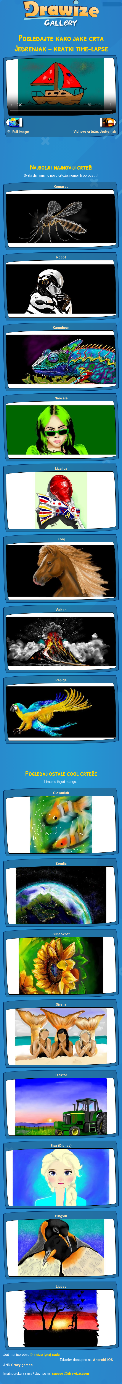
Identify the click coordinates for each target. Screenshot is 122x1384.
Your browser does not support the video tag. (61, 87)
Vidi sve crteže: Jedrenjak (95, 132)
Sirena (61, 1004)
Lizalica (61, 469)
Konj (61, 539)
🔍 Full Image (18, 132)
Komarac (61, 187)
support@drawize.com (70, 1374)
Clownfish (61, 793)
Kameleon (61, 328)
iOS (110, 1360)
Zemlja (61, 863)
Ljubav (61, 1287)
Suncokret (61, 934)
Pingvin (61, 1216)
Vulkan (61, 610)
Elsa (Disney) (61, 1146)
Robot (61, 257)
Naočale (61, 398)
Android (99, 1360)
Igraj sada (52, 1355)
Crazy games (22, 1365)
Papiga (61, 680)
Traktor (61, 1075)
